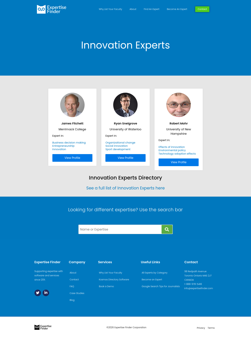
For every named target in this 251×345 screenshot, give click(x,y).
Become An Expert (177, 9)
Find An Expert (151, 9)
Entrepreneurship (63, 146)
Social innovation (116, 146)
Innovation (59, 149)
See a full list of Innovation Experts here (125, 188)
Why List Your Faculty (110, 9)
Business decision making (69, 142)
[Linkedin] (46, 293)
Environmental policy (172, 150)
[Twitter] (37, 293)
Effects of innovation (172, 147)
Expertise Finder (47, 262)
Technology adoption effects (177, 154)
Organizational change (120, 142)
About (133, 9)
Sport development (117, 149)
